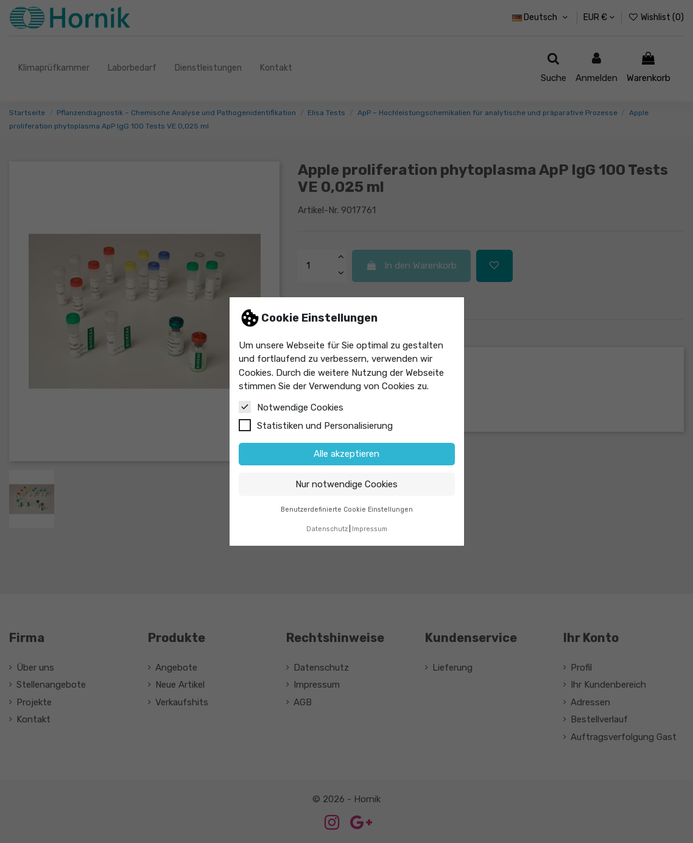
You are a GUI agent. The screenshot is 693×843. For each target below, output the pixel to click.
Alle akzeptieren (346, 453)
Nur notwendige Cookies (346, 484)
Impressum (369, 529)
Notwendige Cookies (291, 407)
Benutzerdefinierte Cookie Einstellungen (347, 509)
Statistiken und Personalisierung (316, 425)
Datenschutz (327, 529)
